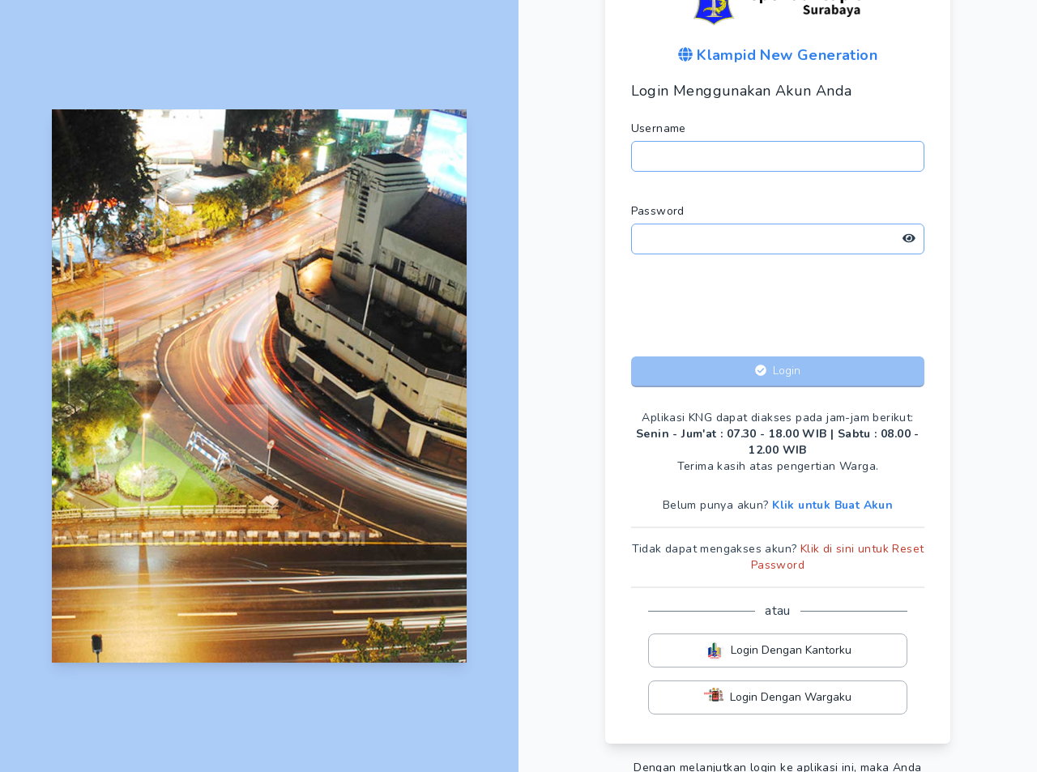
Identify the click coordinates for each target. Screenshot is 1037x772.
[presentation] (778, 308)
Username (658, 128)
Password (658, 211)
